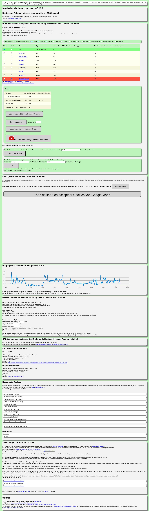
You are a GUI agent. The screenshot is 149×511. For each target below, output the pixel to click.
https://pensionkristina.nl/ (16, 376)
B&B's (79, 41)
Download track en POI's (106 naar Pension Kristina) (51, 344)
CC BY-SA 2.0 (46, 491)
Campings (119, 41)
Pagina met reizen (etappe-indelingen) (23, 129)
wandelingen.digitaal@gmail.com (12, 507)
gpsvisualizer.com (49, 451)
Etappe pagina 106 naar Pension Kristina (24, 114)
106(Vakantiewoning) (14, 18)
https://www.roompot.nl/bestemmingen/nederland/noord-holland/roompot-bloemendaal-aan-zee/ (37, 363)
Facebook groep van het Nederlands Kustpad (42, 504)
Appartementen (95, 41)
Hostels (85, 41)
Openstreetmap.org (98, 446)
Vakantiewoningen (108, 41)
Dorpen (50, 41)
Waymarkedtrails (57, 446)
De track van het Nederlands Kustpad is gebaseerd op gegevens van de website (27, 446)
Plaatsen (42, 41)
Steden (35, 41)
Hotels (73, 41)
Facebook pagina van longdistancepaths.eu (24, 503)
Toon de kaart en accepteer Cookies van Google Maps (72, 195)
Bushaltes (65, 41)
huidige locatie (120, 186)
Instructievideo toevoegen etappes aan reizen (28, 138)
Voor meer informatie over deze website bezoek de (18, 501)
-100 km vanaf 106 (15, 153)
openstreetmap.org (34, 449)
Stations (57, 41)
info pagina (37, 501)
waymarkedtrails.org (38, 387)
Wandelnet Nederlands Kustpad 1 (13, 481)
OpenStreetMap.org (23, 491)
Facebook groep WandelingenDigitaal (64, 506)
